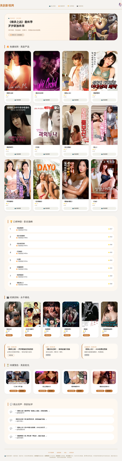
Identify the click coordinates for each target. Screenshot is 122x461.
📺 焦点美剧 (52, 6)
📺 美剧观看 (18, 100)
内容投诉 (71, 452)
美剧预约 (22, 391)
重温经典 (9, 335)
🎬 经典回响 (80, 6)
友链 (65, 452)
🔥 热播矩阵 (61, 6)
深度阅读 (11, 355)
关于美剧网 (51, 452)
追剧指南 (59, 452)
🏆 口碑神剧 (71, 6)
